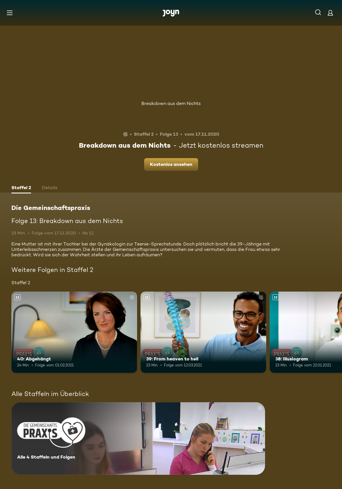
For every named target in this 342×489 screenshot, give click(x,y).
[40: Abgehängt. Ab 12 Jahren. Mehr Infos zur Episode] (74, 332)
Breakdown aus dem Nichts (171, 103)
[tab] (21, 188)
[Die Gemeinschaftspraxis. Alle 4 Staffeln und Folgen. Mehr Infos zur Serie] (138, 438)
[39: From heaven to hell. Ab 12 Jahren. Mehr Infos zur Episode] (203, 332)
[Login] (330, 13)
